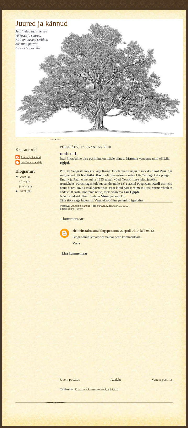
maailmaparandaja (31, 162)
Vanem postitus (162, 379)
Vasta (76, 243)
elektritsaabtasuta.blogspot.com (96, 231)
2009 (23, 191)
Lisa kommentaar (75, 253)
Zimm (80, 208)
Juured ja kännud (41, 23)
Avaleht (115, 379)
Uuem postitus (70, 379)
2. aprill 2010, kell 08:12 (137, 231)
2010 (23, 176)
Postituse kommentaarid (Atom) (97, 389)
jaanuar (23, 186)
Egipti (71, 208)
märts (22, 181)
